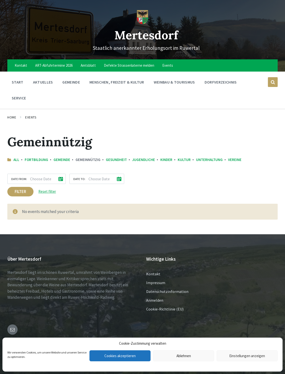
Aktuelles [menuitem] (43, 82)
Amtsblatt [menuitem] (88, 65)
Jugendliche (143, 159)
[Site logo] (142, 23)
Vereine (234, 159)
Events (30, 117)
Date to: (79, 179)
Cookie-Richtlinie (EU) (165, 309)
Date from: (19, 179)
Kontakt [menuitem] (21, 65)
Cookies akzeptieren (120, 355)
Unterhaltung (209, 159)
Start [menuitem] (17, 82)
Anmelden (154, 300)
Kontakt (153, 273)
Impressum (155, 282)
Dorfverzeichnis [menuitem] (221, 82)
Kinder (166, 159)
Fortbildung (36, 159)
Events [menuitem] (167, 65)
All (16, 159)
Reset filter (47, 191)
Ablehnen (183, 355)
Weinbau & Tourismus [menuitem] (174, 82)
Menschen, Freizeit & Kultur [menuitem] (116, 82)
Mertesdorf (146, 35)
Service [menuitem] (19, 98)
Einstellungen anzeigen (247, 355)
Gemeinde (62, 159)
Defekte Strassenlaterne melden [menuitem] (129, 65)
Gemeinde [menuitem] (71, 82)
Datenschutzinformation (167, 291)
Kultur (184, 159)
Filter (20, 191)
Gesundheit (116, 159)
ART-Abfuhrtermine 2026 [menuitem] (54, 65)
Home (11, 117)
